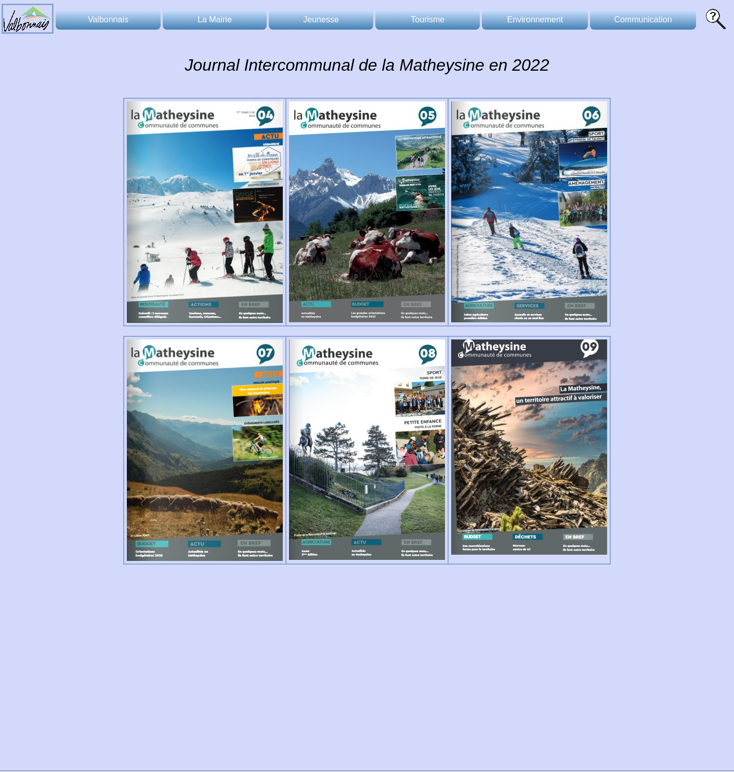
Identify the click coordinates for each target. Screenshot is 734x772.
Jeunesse (321, 19)
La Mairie (215, 19)
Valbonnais (108, 19)
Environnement (535, 19)
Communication (643, 19)
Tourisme (427, 19)
